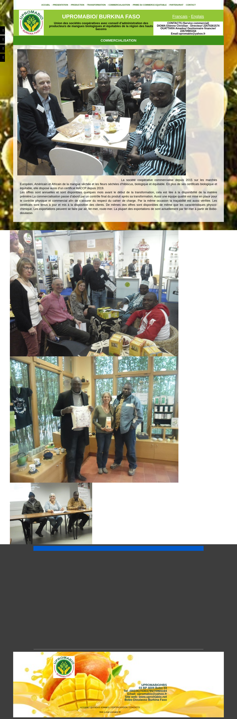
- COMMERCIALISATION (118, 5)
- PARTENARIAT (175, 5)
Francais (179, 16)
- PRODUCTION (77, 5)
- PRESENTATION (60, 5)
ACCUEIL (45, 5)
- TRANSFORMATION (96, 5)
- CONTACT (190, 5)
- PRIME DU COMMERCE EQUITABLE (149, 5)
